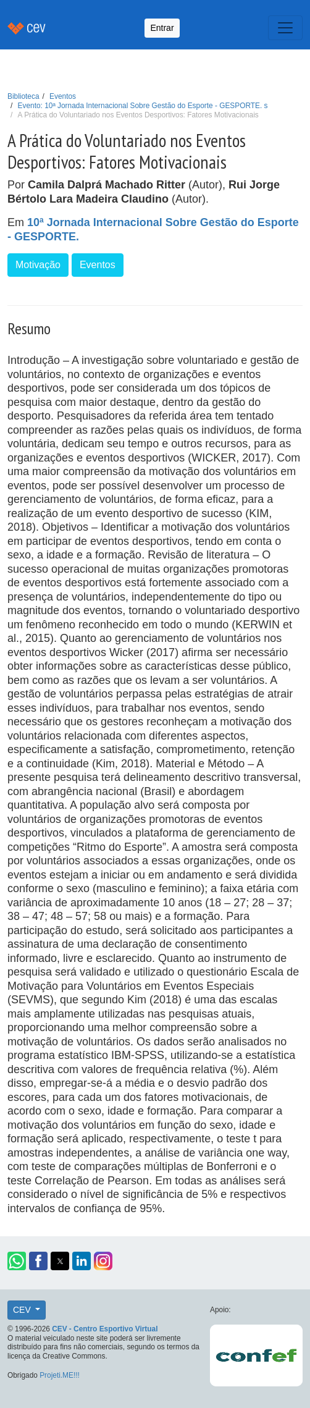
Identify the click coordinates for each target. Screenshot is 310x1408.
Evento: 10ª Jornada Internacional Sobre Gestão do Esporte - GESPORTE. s (143, 105)
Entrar (162, 28)
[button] (16, 1261)
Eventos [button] (97, 264)
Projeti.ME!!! (60, 1375)
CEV (23, 1310)
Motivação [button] (38, 264)
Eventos (62, 96)
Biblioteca (23, 96)
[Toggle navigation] (285, 27)
